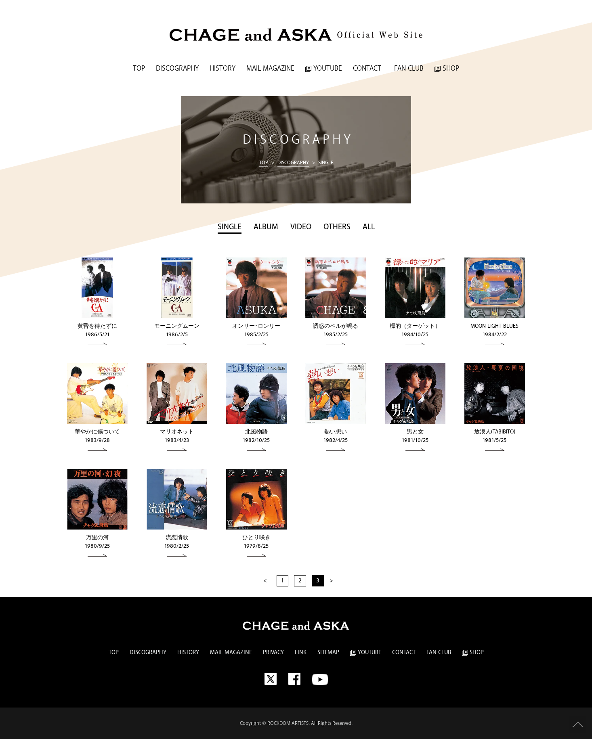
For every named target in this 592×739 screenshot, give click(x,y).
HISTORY (222, 68)
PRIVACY (273, 653)
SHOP (447, 68)
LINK (300, 653)
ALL (369, 227)
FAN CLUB (408, 68)
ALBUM (266, 227)
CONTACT (367, 68)
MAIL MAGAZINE (270, 68)
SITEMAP (328, 653)
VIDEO (300, 227)
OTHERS (337, 227)
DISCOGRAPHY (177, 68)
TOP (139, 68)
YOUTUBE (323, 68)
